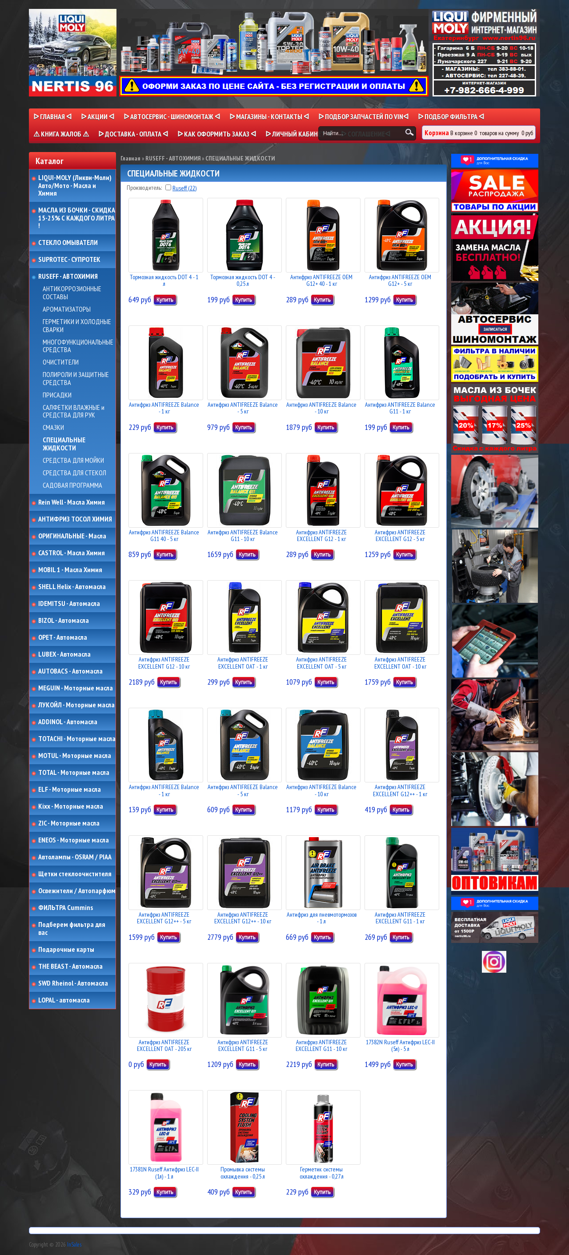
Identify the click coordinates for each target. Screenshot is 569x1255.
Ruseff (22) (184, 188)
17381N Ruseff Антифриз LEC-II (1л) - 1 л (164, 1172)
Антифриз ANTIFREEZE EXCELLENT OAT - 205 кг (164, 1045)
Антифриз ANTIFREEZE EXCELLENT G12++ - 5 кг (164, 917)
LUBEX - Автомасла (64, 654)
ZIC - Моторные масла (69, 823)
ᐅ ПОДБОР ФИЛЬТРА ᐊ (451, 116)
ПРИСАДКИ (57, 395)
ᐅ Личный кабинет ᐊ (298, 133)
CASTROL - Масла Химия (71, 553)
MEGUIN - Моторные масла (75, 688)
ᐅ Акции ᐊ (97, 116)
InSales (74, 1244)
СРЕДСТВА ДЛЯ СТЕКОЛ (74, 473)
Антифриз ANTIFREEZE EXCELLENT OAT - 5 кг (321, 662)
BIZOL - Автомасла (63, 621)
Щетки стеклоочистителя (75, 874)
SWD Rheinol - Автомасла (73, 983)
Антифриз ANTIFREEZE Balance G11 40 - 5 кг (164, 535)
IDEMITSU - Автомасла (69, 604)
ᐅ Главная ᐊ (52, 116)
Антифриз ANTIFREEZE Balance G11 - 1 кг (400, 408)
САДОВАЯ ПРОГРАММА (72, 485)
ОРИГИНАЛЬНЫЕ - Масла (72, 536)
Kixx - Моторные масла (70, 806)
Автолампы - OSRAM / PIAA (75, 857)
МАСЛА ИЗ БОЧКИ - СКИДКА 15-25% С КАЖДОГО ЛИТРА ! (76, 218)
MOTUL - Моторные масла (74, 756)
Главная (130, 158)
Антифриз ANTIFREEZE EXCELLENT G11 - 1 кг (400, 917)
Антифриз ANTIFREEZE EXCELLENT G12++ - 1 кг (400, 790)
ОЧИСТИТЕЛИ (61, 362)
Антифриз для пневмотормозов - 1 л (322, 917)
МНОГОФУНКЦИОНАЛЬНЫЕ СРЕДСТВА (78, 346)
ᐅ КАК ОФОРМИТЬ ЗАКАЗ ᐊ (216, 133)
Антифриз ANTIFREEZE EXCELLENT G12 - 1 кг (321, 535)
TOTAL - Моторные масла (73, 773)
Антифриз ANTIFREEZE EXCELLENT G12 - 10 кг (164, 662)
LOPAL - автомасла (64, 1000)
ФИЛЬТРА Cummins (65, 908)
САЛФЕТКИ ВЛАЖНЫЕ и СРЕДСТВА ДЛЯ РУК (73, 411)
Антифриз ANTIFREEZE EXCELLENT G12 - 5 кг (400, 535)
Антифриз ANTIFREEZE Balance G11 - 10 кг (243, 535)
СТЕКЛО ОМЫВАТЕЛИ (68, 243)
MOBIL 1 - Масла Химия (70, 570)
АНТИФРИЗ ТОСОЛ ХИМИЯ (75, 519)
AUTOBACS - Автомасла (70, 671)
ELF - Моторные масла (69, 790)
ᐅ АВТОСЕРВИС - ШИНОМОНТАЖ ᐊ (172, 116)
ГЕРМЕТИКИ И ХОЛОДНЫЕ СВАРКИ (77, 325)
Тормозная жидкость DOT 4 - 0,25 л (242, 280)
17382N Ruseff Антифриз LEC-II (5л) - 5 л (400, 1045)
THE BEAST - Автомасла (70, 966)
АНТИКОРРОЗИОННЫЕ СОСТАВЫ (72, 293)
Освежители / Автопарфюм (77, 891)
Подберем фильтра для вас (71, 928)
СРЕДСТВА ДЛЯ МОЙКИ (73, 461)
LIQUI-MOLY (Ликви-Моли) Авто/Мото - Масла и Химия (75, 185)
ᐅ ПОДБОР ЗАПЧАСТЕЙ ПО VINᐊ (363, 116)
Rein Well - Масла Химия (71, 502)
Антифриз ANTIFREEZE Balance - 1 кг (164, 408)
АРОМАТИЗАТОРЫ (67, 309)
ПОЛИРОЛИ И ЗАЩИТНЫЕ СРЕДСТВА (76, 378)
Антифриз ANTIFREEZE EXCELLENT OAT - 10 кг (400, 662)
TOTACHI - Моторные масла (77, 739)
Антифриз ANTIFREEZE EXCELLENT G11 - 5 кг (242, 1045)
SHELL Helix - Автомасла (72, 587)
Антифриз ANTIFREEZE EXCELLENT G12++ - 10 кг (242, 917)
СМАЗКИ (53, 428)
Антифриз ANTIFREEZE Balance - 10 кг (321, 408)
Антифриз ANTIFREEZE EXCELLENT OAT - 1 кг (242, 662)
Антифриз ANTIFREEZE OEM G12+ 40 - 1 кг (321, 280)
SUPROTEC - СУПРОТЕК (69, 260)
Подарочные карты (66, 950)
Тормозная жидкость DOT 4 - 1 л (164, 280)
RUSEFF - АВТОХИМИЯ (68, 277)
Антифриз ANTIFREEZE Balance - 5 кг (243, 408)
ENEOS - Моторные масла (73, 840)
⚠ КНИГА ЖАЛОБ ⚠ (61, 133)
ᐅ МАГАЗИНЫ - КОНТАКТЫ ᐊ (269, 116)
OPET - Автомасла (62, 638)
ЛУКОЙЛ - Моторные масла (76, 705)
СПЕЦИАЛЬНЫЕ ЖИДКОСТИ (64, 444)
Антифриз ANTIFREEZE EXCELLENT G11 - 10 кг (321, 1045)
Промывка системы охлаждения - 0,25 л (242, 1172)
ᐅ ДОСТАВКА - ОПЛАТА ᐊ (133, 133)
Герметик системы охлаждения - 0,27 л (322, 1172)
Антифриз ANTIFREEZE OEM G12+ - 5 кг (400, 280)
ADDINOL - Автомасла (67, 722)
